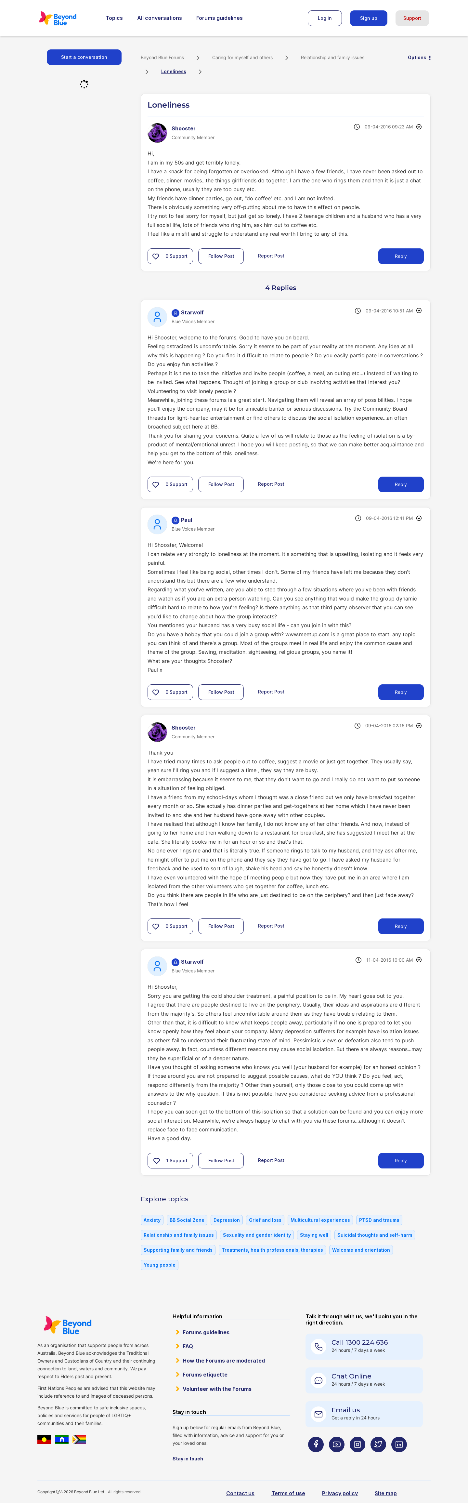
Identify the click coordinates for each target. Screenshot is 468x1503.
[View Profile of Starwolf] (192, 312)
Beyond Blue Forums (66, 18)
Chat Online (351, 1376)
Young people (160, 1265)
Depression (227, 1220)
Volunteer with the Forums (217, 1389)
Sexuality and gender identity (257, 1235)
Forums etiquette (205, 1374)
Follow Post (221, 256)
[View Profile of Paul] (186, 520)
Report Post (271, 255)
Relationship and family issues (332, 57)
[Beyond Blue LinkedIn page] (399, 1457)
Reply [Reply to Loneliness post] (401, 256)
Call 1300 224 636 (360, 1342)
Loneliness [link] (173, 71)
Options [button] (417, 57)
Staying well (314, 1235)
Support (412, 18)
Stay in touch (188, 1458)
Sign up (368, 18)
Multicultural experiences (320, 1220)
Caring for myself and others (242, 57)
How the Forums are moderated (224, 1360)
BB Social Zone (187, 1220)
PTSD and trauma (379, 1220)
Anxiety (152, 1220)
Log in (325, 18)
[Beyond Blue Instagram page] (357, 1457)
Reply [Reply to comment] (401, 484)
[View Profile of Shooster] (184, 128)
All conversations (159, 18)
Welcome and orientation (361, 1250)
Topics (114, 18)
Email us (346, 1410)
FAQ (188, 1346)
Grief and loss (265, 1220)
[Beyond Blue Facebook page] (316, 1457)
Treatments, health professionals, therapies (272, 1250)
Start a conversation (84, 57)
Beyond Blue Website (67, 1325)
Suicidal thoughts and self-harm (374, 1235)
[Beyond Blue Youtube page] (336, 1457)
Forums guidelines (219, 18)
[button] (156, 256)
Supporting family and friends (178, 1250)
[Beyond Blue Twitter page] (378, 1457)
